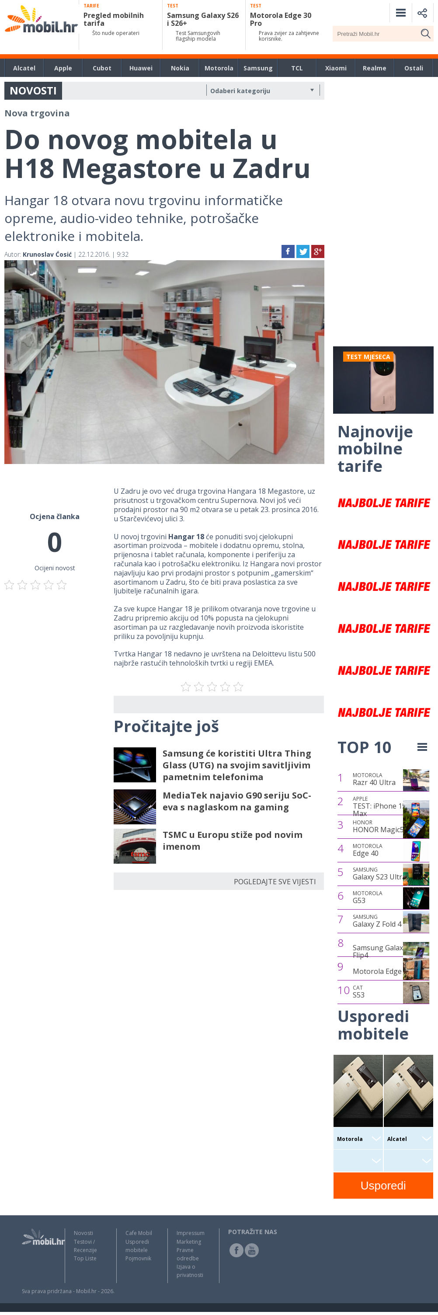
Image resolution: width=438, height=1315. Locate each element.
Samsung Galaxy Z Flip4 (383, 951)
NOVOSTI (33, 90)
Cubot (102, 68)
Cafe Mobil (138, 1233)
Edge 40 (367, 850)
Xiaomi (336, 68)
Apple (63, 68)
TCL (297, 68)
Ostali (413, 68)
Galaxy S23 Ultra (379, 874)
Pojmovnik (138, 1258)
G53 (367, 897)
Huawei (141, 68)
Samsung (258, 68)
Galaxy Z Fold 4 (377, 921)
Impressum (191, 1233)
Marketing (189, 1241)
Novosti (83, 1233)
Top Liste (85, 1258)
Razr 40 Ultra (374, 779)
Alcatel (24, 68)
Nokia (180, 68)
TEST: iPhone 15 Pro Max (386, 806)
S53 (359, 992)
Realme (374, 68)
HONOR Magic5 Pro (385, 826)
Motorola (219, 68)
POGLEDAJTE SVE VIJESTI (275, 881)
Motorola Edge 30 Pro (389, 971)
